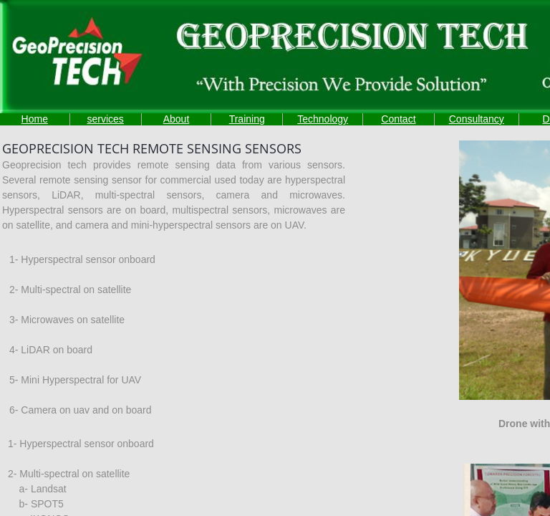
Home (34, 119)
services (105, 119)
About (176, 119)
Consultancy (476, 119)
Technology (322, 119)
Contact (398, 119)
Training (247, 119)
